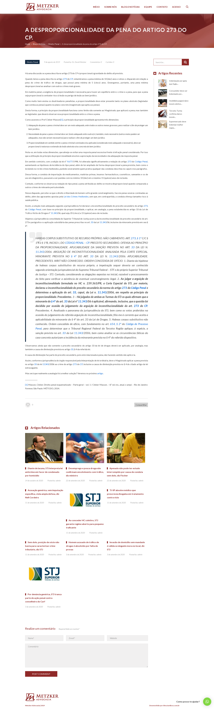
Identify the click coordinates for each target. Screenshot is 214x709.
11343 (46, 364)
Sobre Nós (110, 6)
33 (92, 222)
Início (96, 6)
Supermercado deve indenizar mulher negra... (177, 124)
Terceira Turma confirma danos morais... (175, 114)
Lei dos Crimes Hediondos (76, 196)
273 (65, 79)
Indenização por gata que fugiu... (178, 82)
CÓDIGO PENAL (74, 242)
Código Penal (141, 161)
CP (71, 79)
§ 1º (139, 238)
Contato (162, 6)
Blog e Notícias (130, 6)
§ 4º (74, 256)
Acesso (176, 6)
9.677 (69, 161)
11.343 (54, 213)
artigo (100, 373)
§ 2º (118, 324)
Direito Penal (32, 62)
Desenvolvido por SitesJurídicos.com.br (164, 705)
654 (112, 324)
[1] (61, 119)
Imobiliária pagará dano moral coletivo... (178, 102)
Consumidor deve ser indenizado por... (178, 92)
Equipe (148, 6)
